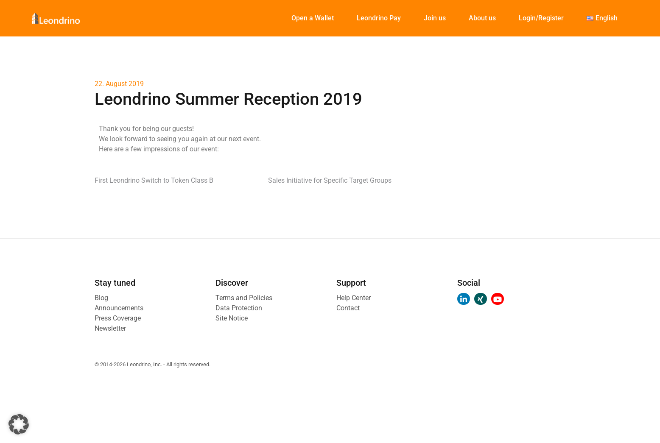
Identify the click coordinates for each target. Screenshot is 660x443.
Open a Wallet (312, 18)
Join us (435, 18)
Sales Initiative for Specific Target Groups (330, 180)
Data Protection (238, 308)
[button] (18, 424)
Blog (101, 298)
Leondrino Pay (379, 18)
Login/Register (541, 18)
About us (482, 18)
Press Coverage (118, 318)
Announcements (119, 308)
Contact (348, 308)
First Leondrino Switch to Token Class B (154, 180)
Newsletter (110, 328)
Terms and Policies (243, 298)
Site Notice (231, 318)
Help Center (353, 298)
